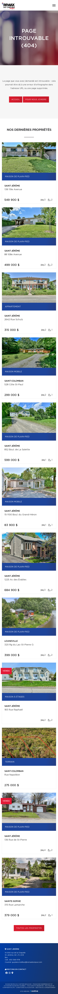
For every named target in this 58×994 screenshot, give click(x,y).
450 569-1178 (14, 960)
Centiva (34, 991)
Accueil (15, 99)
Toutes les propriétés (29, 928)
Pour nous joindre (36, 99)
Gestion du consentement (45, 987)
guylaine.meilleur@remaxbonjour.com (27, 962)
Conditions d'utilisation (25, 987)
